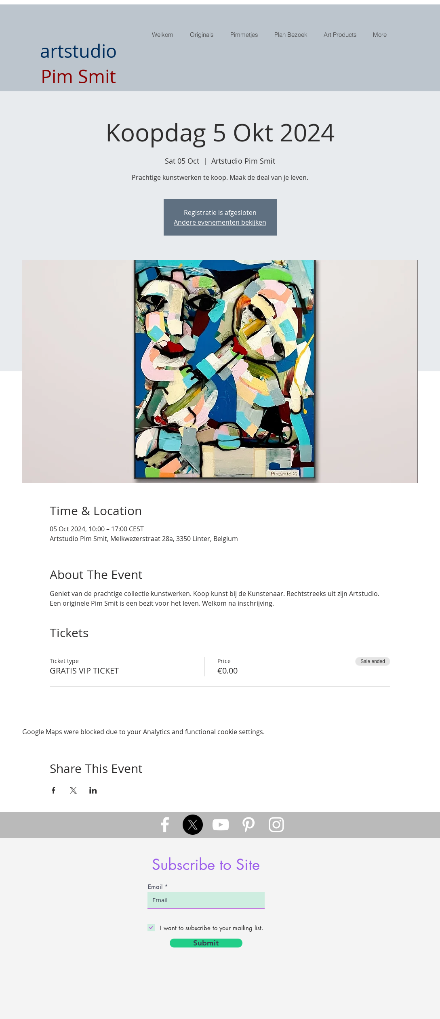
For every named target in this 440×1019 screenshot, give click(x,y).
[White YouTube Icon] (221, 825)
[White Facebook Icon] (165, 825)
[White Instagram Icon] (276, 825)
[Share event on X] (73, 790)
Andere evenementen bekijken (220, 222)
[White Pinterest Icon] (248, 825)
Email (155, 887)
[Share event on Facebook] (53, 790)
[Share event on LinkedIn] (93, 790)
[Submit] (206, 943)
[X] (193, 825)
